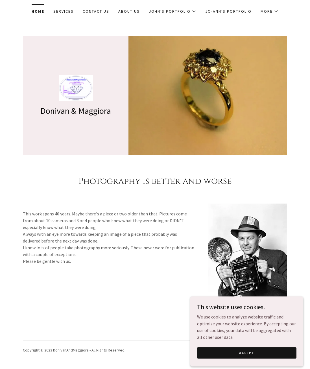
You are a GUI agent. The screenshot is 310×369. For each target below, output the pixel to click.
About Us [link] (129, 11)
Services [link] (63, 11)
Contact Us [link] (96, 11)
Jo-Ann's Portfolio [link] (228, 11)
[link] (76, 87)
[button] (172, 11)
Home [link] (38, 11)
